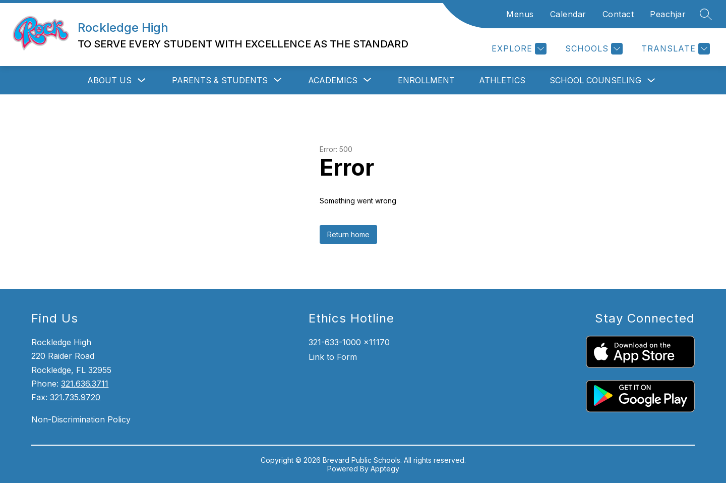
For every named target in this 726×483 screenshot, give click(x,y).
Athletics (502, 80)
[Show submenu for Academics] (332, 80)
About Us (109, 80)
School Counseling (595, 80)
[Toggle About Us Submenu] (142, 80)
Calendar (568, 14)
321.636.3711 (84, 384)
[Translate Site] (674, 48)
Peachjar (668, 14)
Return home (348, 234)
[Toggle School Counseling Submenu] (651, 80)
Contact (618, 14)
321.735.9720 (75, 397)
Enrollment (426, 80)
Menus (520, 14)
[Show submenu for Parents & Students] (220, 80)
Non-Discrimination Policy (81, 419)
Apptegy (385, 468)
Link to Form (333, 357)
